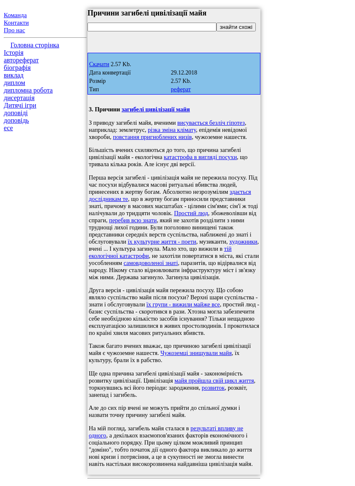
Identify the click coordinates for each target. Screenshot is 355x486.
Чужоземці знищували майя (196, 353)
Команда (15, 15)
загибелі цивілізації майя (155, 109)
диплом (14, 82)
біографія (17, 67)
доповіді (16, 112)
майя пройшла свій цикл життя (214, 380)
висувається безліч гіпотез (211, 122)
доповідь (16, 120)
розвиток (213, 387)
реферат (181, 89)
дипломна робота (28, 90)
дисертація (19, 97)
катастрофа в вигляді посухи (200, 157)
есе (8, 127)
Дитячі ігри (20, 105)
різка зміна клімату (172, 129)
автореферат (21, 60)
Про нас (14, 30)
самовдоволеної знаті (150, 263)
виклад (13, 75)
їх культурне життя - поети (162, 241)
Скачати (99, 64)
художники (243, 241)
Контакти (16, 22)
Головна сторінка (34, 45)
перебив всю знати (133, 220)
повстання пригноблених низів (152, 137)
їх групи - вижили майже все (183, 304)
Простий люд (191, 213)
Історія (13, 52)
